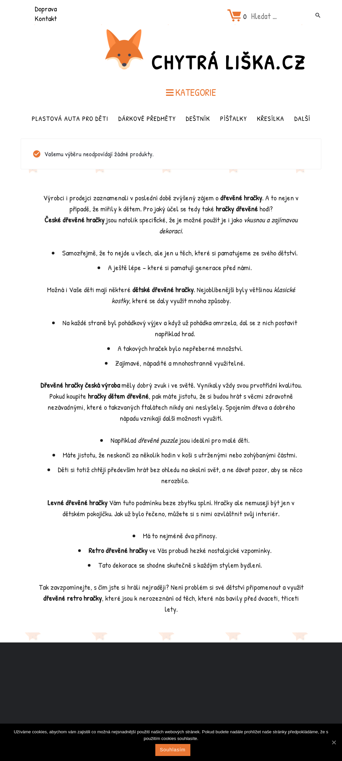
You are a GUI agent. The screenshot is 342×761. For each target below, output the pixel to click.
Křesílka (270, 118)
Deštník (198, 118)
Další (302, 118)
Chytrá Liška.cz (228, 62)
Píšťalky (233, 118)
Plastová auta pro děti (70, 118)
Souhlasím (173, 749)
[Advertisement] (171, 695)
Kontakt (46, 18)
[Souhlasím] (333, 742)
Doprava (46, 9)
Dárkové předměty (147, 118)
